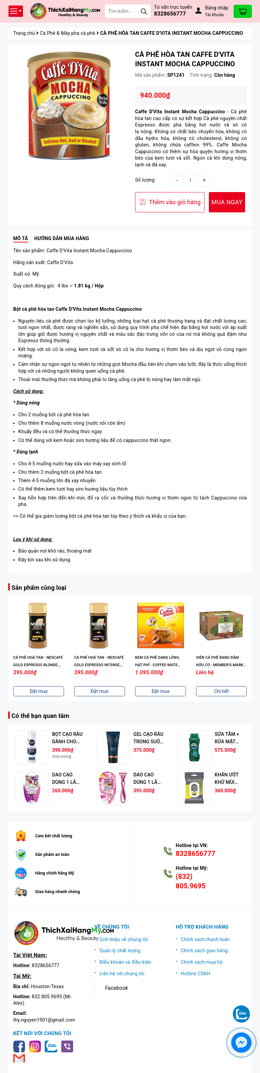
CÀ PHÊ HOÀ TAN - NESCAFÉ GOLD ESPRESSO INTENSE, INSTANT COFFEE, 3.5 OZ (160, 665)
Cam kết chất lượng (53, 836)
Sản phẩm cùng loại (39, 587)
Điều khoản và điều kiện (125, 962)
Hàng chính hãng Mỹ (54, 873)
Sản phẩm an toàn (52, 854)
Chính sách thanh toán (205, 939)
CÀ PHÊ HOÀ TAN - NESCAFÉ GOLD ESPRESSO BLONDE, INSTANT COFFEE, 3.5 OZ (99, 665)
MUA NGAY (226, 202)
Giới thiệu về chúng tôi (124, 939)
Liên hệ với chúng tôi (122, 973)
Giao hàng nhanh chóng (57, 891)
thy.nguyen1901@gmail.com (44, 1020)
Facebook (116, 988)
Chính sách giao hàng (204, 950)
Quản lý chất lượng (120, 950)
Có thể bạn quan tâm (40, 715)
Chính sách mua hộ (202, 962)
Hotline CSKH (195, 973)
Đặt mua (39, 691)
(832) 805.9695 (190, 881)
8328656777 (170, 13)
